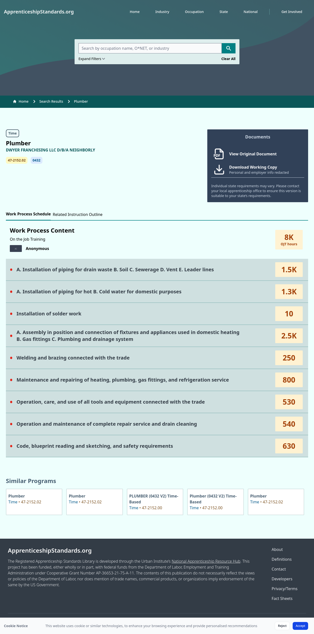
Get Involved (291, 11)
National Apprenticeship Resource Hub (206, 561)
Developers (282, 579)
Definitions (282, 559)
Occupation (194, 11)
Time (12, 133)
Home (135, 11)
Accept (300, 626)
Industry (162, 11)
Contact (279, 569)
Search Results (51, 101)
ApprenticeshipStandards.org (50, 550)
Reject (282, 626)
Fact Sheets (282, 598)
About (277, 549)
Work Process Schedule (28, 214)
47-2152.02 (17, 160)
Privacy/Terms (284, 588)
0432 (36, 160)
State (224, 11)
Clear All (228, 58)
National (251, 11)
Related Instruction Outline (78, 214)
